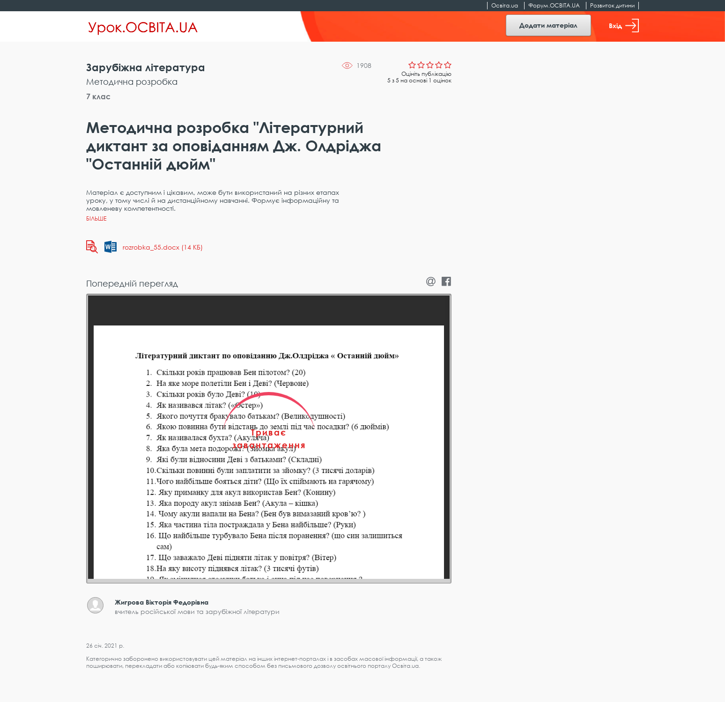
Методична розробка (132, 81)
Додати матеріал (548, 25)
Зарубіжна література (145, 67)
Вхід (624, 25)
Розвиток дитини (612, 5)
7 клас (98, 96)
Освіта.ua (504, 5)
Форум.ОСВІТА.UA (554, 5)
